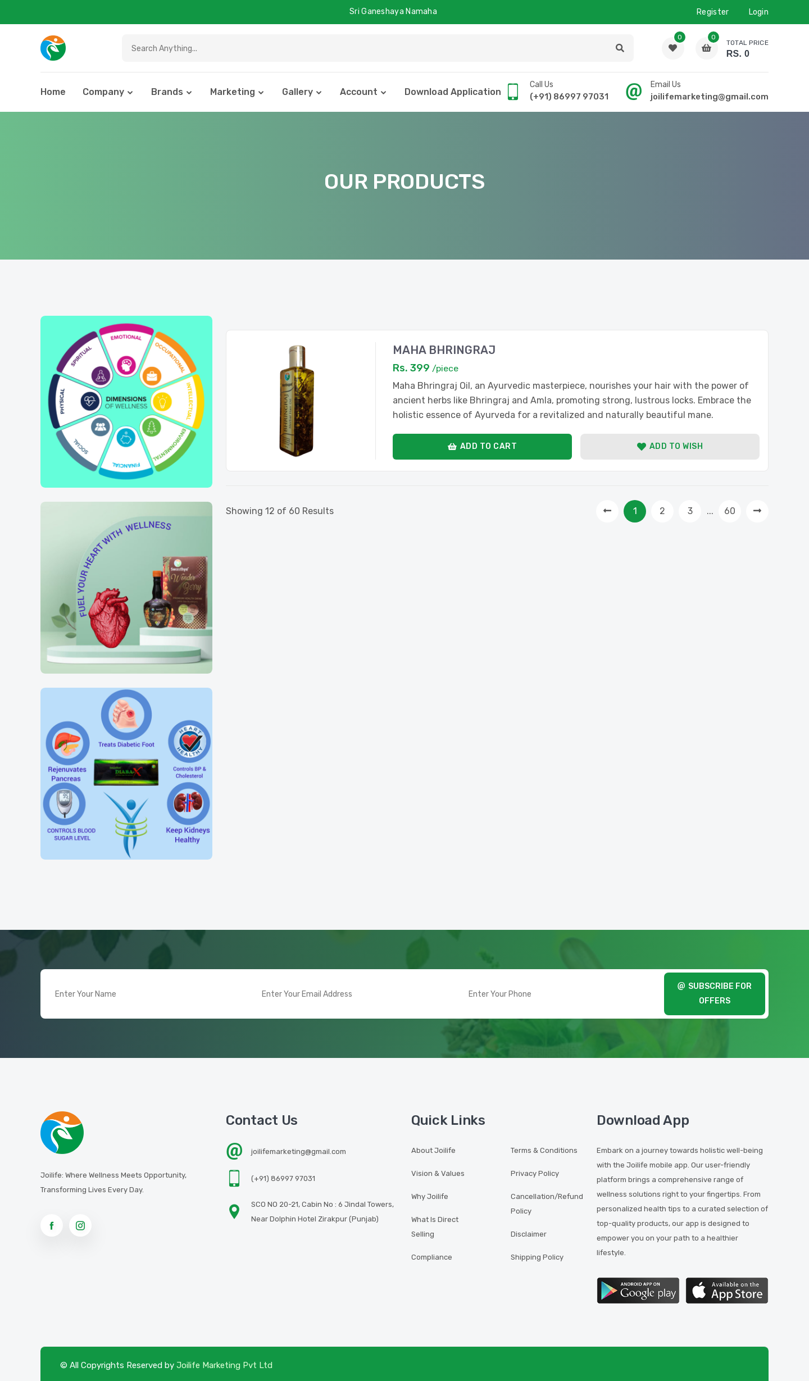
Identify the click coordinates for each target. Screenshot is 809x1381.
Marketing (232, 92)
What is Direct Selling (434, 1226)
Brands (167, 92)
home (53, 92)
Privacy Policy (535, 1173)
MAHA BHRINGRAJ (444, 350)
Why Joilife (429, 1196)
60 (729, 511)
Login (759, 12)
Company (103, 92)
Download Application (452, 92)
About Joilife (433, 1150)
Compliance (431, 1257)
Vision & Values (438, 1173)
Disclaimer (529, 1234)
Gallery (297, 92)
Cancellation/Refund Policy (547, 1203)
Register (713, 12)
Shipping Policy (537, 1257)
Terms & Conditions (544, 1150)
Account (359, 92)
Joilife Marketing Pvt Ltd (224, 1365)
